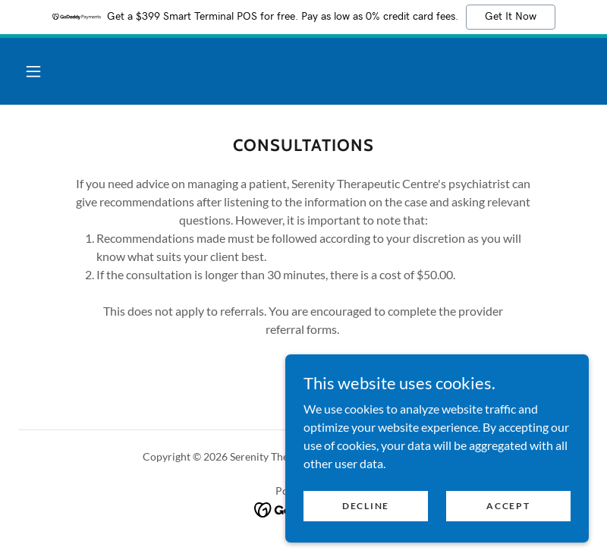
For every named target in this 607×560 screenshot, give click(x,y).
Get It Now (510, 16)
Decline (365, 526)
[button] (33, 71)
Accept (508, 526)
